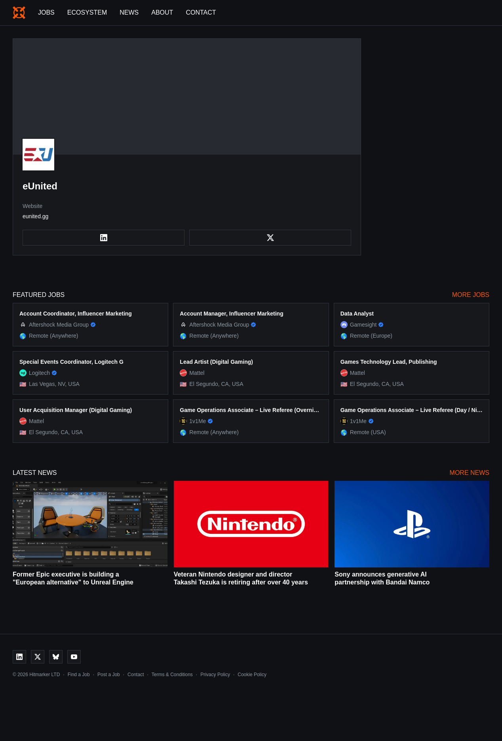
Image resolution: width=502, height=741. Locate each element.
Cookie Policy (252, 674)
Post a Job (108, 674)
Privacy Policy (215, 674)
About (162, 12)
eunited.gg (35, 216)
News (129, 12)
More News (469, 472)
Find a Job (79, 674)
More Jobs (470, 294)
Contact (201, 12)
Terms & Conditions (172, 674)
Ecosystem (87, 12)
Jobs (46, 12)
